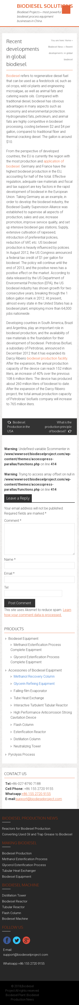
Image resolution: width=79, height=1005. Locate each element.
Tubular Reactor (13, 907)
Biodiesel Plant (15, 995)
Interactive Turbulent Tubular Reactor (41, 705)
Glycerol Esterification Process (24, 865)
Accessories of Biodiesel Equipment (35, 670)
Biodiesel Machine (15, 919)
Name (10, 559)
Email (9, 573)
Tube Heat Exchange (29, 698)
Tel (6, 587)
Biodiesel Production (17, 853)
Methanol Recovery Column (34, 676)
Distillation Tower (14, 895)
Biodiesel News (55, 46)
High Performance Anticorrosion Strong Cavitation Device (41, 714)
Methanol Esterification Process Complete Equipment (36, 647)
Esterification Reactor (30, 732)
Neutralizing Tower (27, 746)
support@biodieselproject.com (39, 799)
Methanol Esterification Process (24, 859)
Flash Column (23, 725)
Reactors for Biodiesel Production (26, 829)
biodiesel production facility (47, 358)
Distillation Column (27, 739)
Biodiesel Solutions (45, 6)
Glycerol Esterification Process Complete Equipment (35, 659)
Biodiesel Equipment (23, 639)
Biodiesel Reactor (14, 901)
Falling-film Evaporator (30, 691)
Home (68, 40)
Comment (12, 521)
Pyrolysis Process (21, 754)
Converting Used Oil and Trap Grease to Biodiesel (37, 834)
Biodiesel (13, 76)
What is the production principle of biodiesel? (58, 426)
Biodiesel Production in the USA (18, 426)
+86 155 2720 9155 (36, 794)
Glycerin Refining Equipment (34, 684)
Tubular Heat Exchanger (19, 871)
